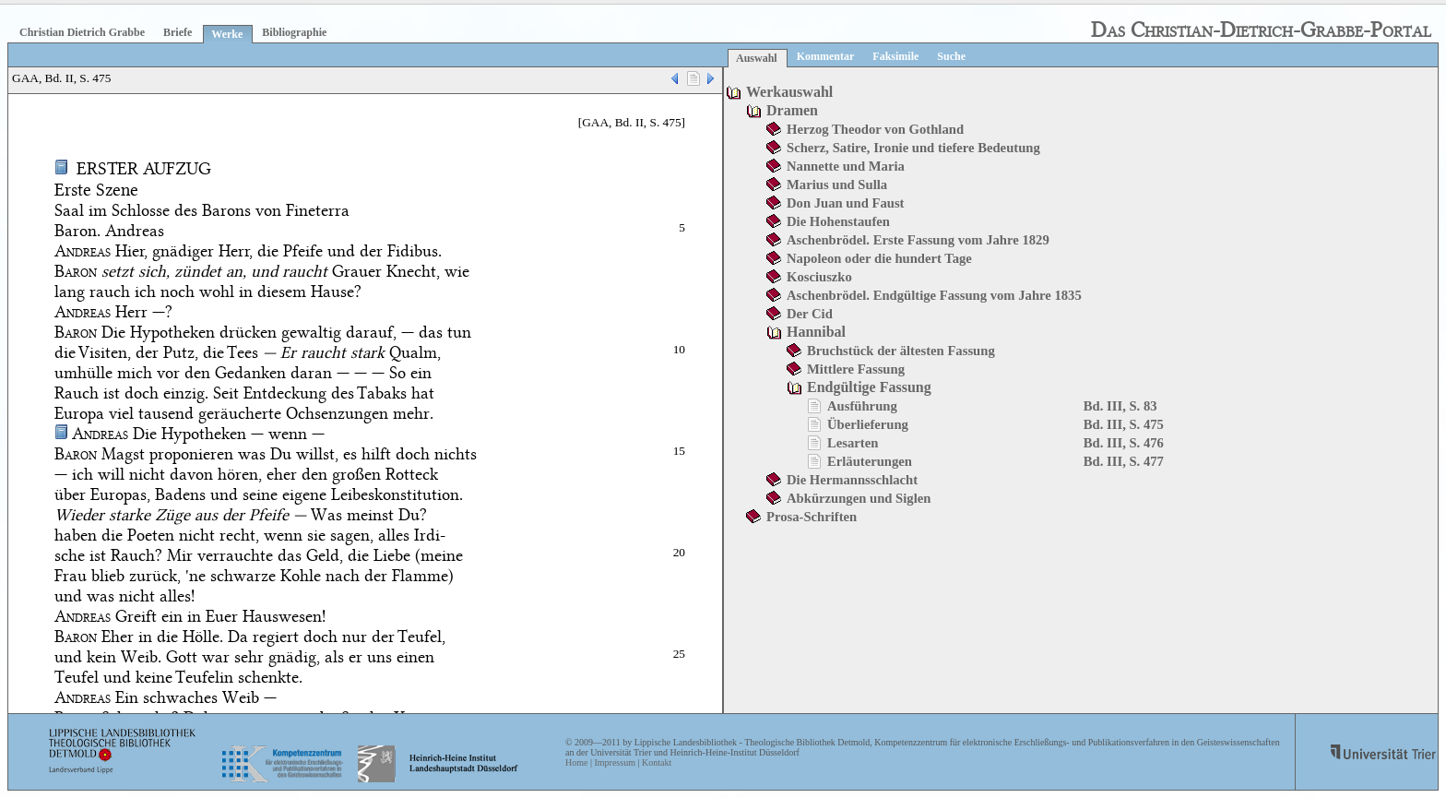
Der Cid (810, 313)
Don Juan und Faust (845, 203)
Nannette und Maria (846, 166)
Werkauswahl (789, 92)
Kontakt (656, 762)
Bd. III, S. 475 (1124, 424)
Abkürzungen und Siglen (858, 498)
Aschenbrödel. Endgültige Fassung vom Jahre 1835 (934, 295)
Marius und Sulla (837, 184)
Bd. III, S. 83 (1120, 406)
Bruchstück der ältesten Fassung (901, 350)
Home (576, 762)
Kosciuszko (819, 276)
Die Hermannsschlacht (852, 479)
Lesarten (852, 442)
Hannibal (816, 331)
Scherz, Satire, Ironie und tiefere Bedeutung (913, 147)
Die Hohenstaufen (838, 221)
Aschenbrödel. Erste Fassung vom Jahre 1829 (918, 239)
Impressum (614, 762)
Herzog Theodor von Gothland (875, 129)
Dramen (792, 110)
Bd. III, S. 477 (1124, 461)
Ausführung (862, 406)
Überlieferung (867, 424)
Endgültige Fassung (869, 387)
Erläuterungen (869, 461)
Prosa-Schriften (811, 516)
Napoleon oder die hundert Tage (879, 258)
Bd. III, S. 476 (1124, 442)
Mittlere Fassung (856, 369)
